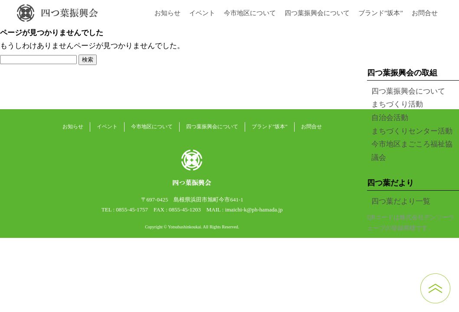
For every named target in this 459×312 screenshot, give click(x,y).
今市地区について (250, 13)
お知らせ (167, 13)
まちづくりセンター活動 (411, 131)
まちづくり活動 (397, 104)
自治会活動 (389, 118)
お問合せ (425, 13)
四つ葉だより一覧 (400, 201)
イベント (202, 13)
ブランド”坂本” (380, 13)
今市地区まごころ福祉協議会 (411, 151)
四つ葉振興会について (317, 13)
